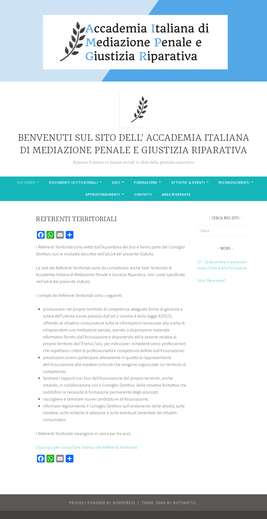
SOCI (116, 182)
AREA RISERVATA (176, 194)
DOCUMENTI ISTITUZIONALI (73, 182)
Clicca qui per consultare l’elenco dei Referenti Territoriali (86, 447)
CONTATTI (143, 194)
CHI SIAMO (26, 182)
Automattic (184, 503)
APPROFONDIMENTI (103, 194)
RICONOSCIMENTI (234, 182)
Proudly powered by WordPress (102, 503)
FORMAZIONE (145, 182)
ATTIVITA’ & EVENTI (188, 182)
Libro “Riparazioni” (211, 280)
